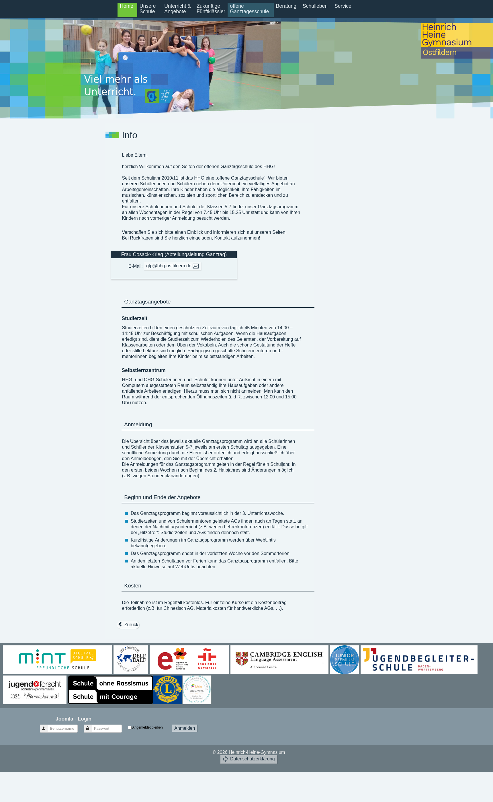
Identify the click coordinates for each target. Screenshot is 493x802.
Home (126, 6)
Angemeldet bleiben (147, 727)
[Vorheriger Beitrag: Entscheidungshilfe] (128, 624)
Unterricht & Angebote (177, 8)
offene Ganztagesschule (249, 8)
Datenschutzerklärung (249, 759)
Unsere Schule (148, 8)
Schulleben (315, 6)
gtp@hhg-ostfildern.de (172, 266)
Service (342, 6)
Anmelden (184, 728)
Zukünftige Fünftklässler (211, 8)
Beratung (286, 6)
